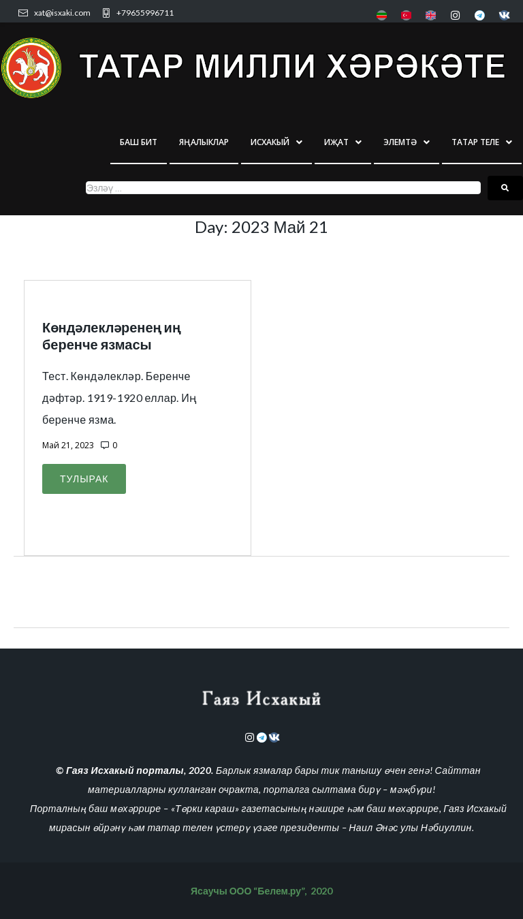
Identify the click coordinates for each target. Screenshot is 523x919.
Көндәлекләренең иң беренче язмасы (111, 335)
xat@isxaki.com (62, 12)
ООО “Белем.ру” (266, 891)
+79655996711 (145, 12)
